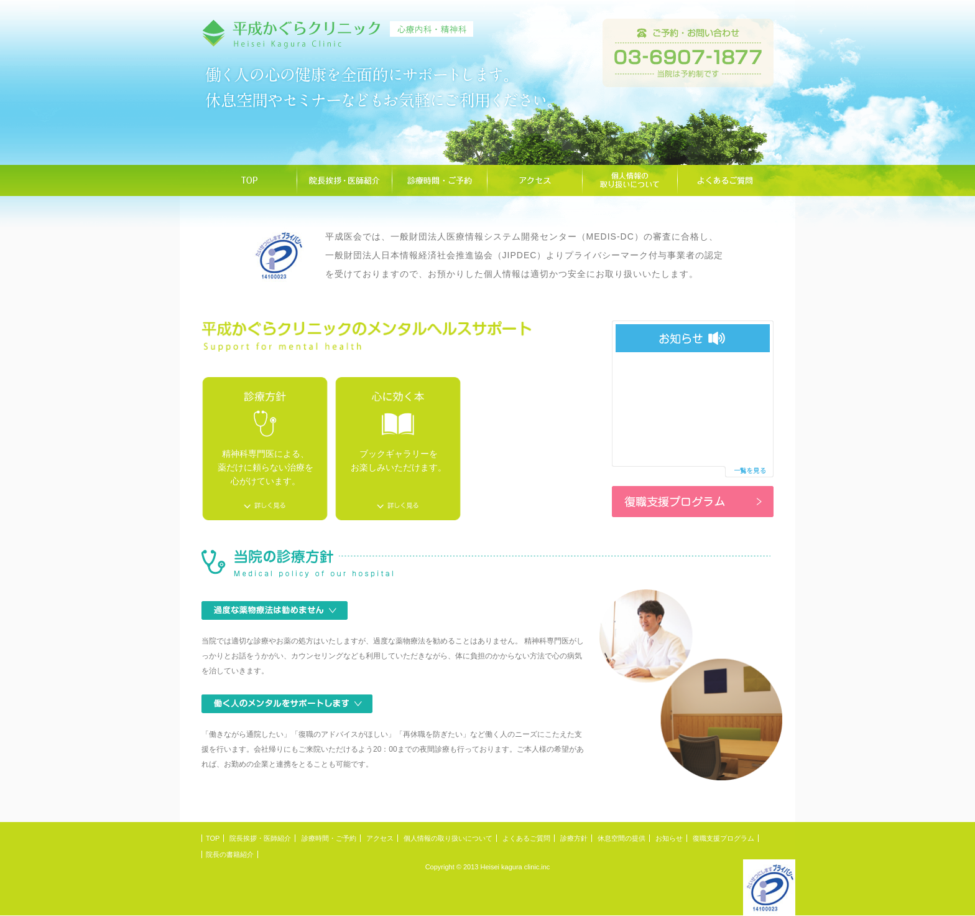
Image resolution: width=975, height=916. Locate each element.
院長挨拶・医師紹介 (260, 838)
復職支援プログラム (723, 838)
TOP (212, 838)
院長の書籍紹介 (230, 854)
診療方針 (574, 838)
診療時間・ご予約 (329, 838)
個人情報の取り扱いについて (448, 838)
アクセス (380, 838)
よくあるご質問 (526, 838)
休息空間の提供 (621, 838)
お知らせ (669, 838)
